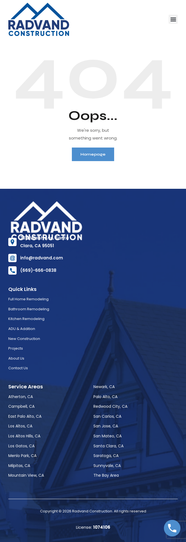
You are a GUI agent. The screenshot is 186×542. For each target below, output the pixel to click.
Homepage (93, 154)
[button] (173, 19)
